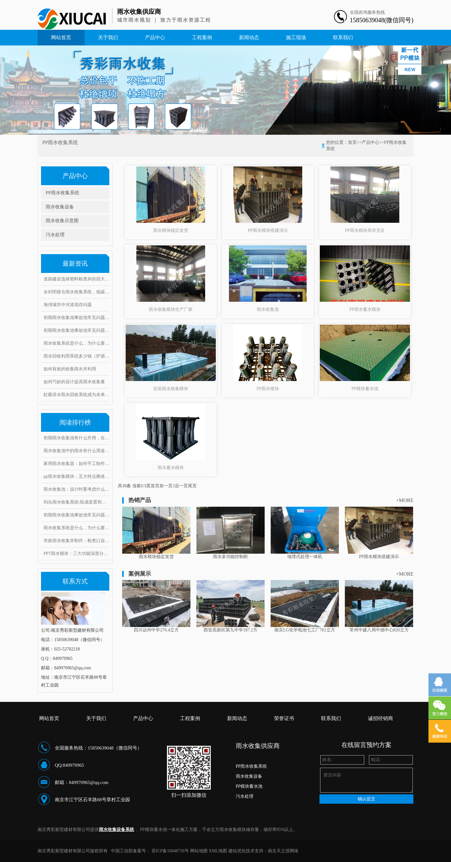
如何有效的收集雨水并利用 (70, 369)
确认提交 (366, 799)
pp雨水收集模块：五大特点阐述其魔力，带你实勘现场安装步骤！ (76, 476)
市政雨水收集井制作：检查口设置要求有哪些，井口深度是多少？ (76, 540)
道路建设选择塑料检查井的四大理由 (76, 279)
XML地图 (218, 851)
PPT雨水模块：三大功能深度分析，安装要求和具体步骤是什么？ (76, 553)
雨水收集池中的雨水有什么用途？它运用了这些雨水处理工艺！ (76, 450)
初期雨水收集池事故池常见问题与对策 (76, 317)
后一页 (181, 485)
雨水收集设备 (60, 206)
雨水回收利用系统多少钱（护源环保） (76, 356)
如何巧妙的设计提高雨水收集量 (74, 381)
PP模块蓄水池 (249, 786)
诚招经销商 (380, 718)
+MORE (404, 500)
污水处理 (55, 234)
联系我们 (343, 37)
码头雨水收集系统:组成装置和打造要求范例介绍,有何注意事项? (76, 502)
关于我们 (108, 37)
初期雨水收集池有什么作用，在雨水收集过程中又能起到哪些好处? (76, 438)
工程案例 (202, 37)
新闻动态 (249, 37)
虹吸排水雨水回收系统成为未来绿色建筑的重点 (76, 394)
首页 (352, 142)
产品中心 (155, 37)
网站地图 (199, 851)
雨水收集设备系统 (116, 829)
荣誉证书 (284, 718)
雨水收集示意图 (62, 220)
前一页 (166, 485)
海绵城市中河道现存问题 (68, 304)
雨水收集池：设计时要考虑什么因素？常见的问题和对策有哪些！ (76, 489)
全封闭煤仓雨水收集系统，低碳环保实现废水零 (76, 292)
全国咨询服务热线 (367, 12)
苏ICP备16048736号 (170, 851)
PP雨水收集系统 (62, 192)
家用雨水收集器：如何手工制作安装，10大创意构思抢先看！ (76, 463)
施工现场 (296, 37)
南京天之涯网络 (283, 851)
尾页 (192, 485)
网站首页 (61, 37)
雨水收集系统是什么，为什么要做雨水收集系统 (76, 343)
